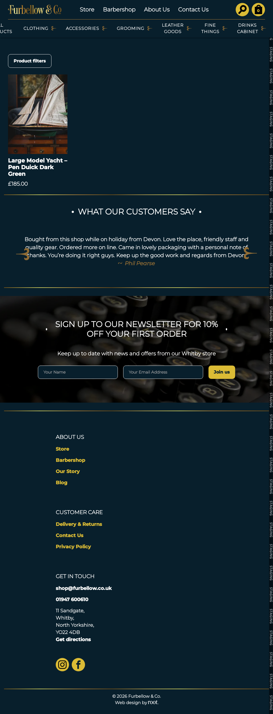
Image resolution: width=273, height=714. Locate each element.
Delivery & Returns (79, 524)
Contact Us (193, 9)
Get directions (73, 639)
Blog (61, 483)
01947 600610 (72, 599)
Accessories (82, 28)
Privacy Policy (73, 547)
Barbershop (119, 9)
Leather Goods (173, 28)
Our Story (68, 471)
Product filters (30, 61)
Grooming (130, 28)
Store (87, 9)
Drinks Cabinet (247, 28)
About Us (157, 9)
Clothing (35, 28)
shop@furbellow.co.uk (84, 588)
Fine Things (210, 28)
